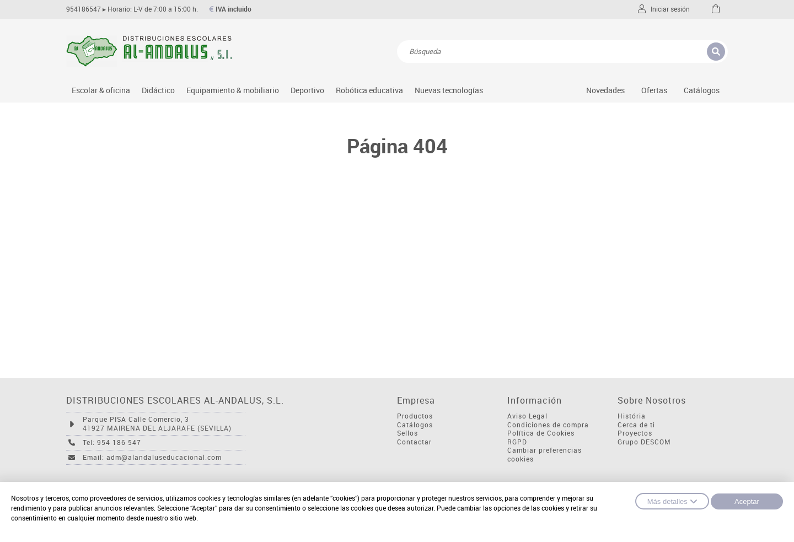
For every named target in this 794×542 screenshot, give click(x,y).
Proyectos (635, 433)
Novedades (605, 90)
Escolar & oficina (101, 90)
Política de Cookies (541, 433)
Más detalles (672, 501)
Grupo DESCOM (644, 442)
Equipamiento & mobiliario (232, 90)
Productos (415, 416)
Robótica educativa (369, 90)
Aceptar (746, 501)
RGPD (517, 442)
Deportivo (307, 90)
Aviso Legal (527, 416)
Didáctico (158, 90)
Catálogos (702, 90)
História (632, 416)
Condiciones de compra (548, 425)
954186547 (83, 9)
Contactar (414, 442)
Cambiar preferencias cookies (544, 454)
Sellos (407, 433)
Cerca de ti (636, 425)
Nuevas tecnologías (449, 90)
